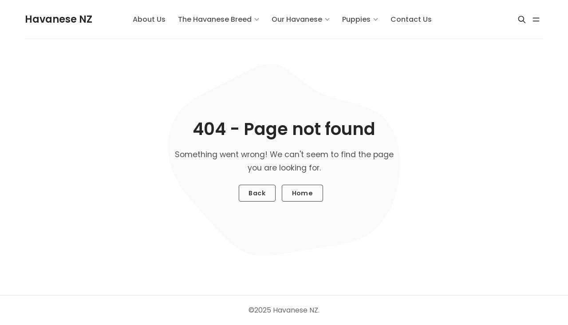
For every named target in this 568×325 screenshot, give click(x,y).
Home (302, 193)
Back (256, 193)
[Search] (522, 19)
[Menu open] (536, 19)
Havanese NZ (295, 310)
